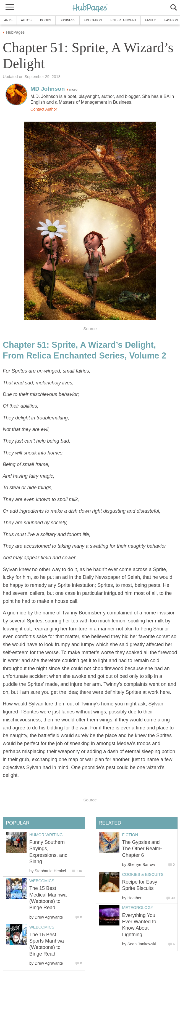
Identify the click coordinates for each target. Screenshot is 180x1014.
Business (67, 20)
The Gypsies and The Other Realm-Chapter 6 (142, 848)
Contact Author (43, 109)
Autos (26, 20)
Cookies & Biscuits (143, 874)
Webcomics (41, 881)
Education (93, 20)
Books (45, 20)
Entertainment (123, 20)
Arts (8, 20)
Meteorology (137, 907)
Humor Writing (46, 835)
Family (150, 20)
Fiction (130, 835)
